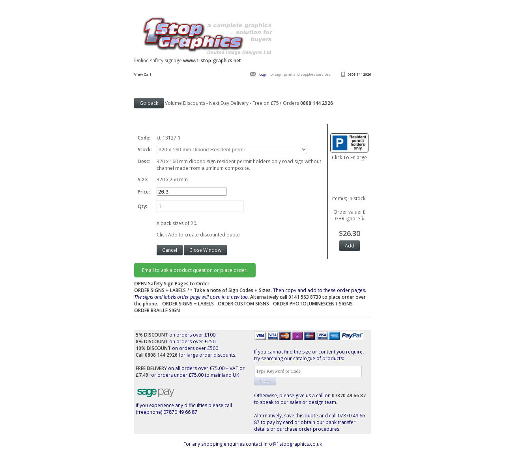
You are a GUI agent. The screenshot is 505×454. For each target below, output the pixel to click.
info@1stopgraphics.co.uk (293, 444)
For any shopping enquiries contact (223, 444)
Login (264, 74)
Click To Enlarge (349, 154)
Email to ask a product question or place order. (195, 270)
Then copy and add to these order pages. (250, 297)
